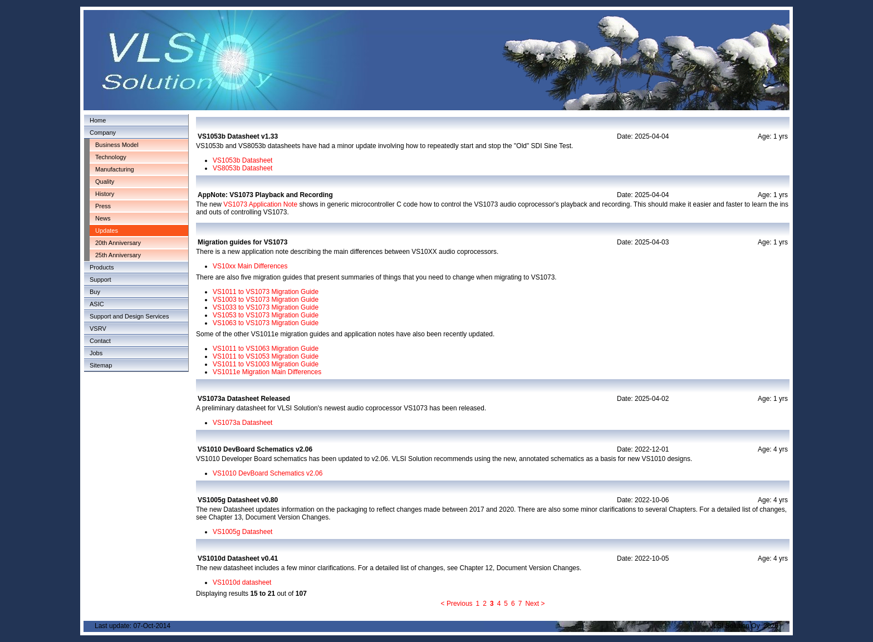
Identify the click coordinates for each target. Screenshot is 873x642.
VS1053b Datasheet (242, 160)
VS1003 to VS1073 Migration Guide (265, 299)
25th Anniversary (118, 255)
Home (98, 120)
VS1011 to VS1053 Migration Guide (265, 356)
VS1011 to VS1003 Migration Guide (265, 364)
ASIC (97, 304)
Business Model (117, 144)
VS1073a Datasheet (242, 423)
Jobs (96, 353)
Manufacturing (114, 169)
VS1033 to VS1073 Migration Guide (265, 307)
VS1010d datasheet (242, 582)
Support (100, 279)
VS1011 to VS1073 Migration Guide (265, 292)
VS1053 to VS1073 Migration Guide (265, 315)
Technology (110, 157)
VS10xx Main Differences (250, 266)
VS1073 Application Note (260, 204)
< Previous (457, 603)
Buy (95, 291)
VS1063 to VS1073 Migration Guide (265, 323)
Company (103, 132)
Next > (535, 603)
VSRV (98, 328)
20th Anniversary (118, 242)
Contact (100, 340)
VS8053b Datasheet (242, 168)
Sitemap (101, 365)
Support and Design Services (129, 316)
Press (103, 206)
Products (102, 267)
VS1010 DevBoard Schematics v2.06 (267, 473)
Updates (106, 230)
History (104, 193)
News (103, 218)
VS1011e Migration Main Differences (267, 372)
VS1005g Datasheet (242, 532)
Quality (104, 181)
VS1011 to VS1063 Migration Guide (265, 348)
